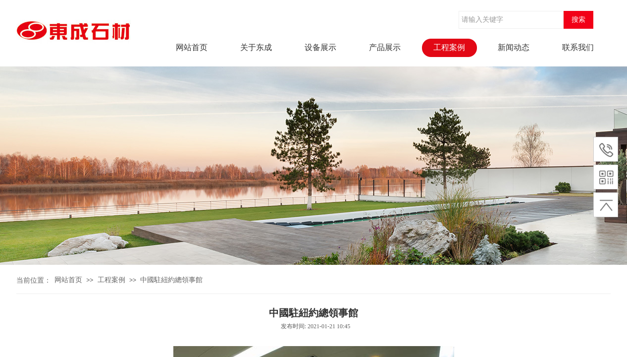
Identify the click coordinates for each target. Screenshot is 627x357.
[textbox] (511, 20)
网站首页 (192, 47)
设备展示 (320, 47)
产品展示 (385, 47)
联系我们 (578, 47)
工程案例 (449, 47)
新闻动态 (513, 47)
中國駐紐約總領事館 (171, 280)
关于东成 (256, 47)
